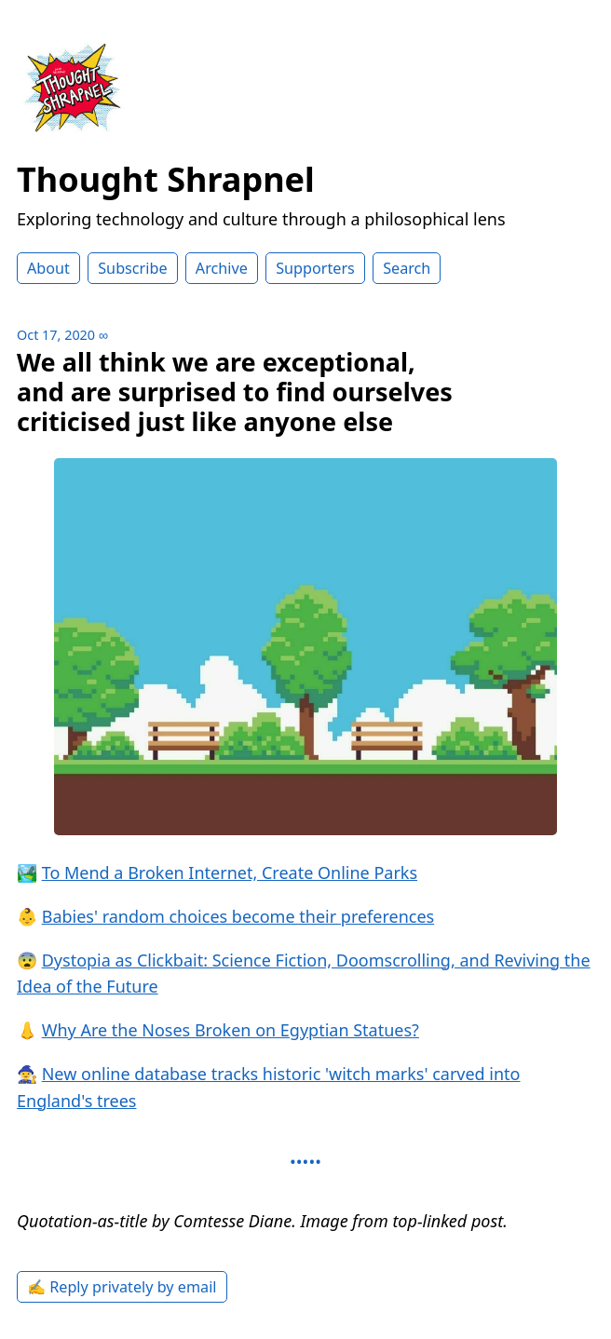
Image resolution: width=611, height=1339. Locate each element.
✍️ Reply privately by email (122, 1287)
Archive (222, 268)
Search (406, 268)
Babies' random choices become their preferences (238, 916)
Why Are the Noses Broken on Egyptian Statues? (230, 1030)
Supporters (315, 268)
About (48, 268)
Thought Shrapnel (166, 179)
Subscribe (132, 268)
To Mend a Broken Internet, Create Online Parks (229, 872)
